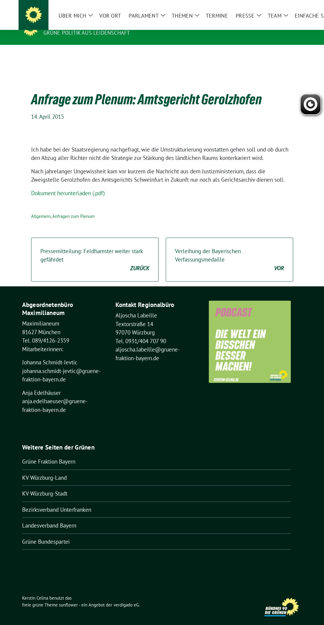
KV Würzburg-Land (44, 468)
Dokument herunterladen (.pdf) (68, 183)
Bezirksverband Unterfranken (56, 500)
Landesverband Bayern (49, 516)
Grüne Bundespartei (46, 532)
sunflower (68, 595)
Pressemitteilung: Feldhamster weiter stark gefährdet (94, 250)
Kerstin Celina (67, 24)
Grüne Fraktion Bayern (48, 452)
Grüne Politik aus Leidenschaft (86, 32)
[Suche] (283, 6)
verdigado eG (126, 595)
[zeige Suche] (291, 6)
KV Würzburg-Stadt (44, 484)
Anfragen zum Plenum (73, 207)
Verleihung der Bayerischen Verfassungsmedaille (229, 250)
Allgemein (41, 207)
